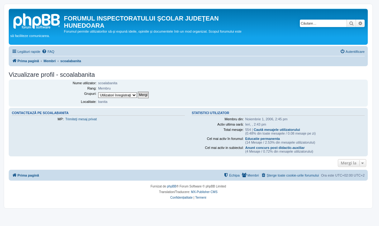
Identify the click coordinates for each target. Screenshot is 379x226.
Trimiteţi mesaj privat (81, 119)
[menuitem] (48, 51)
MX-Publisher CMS (204, 192)
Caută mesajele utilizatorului (277, 129)
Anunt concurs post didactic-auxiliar (275, 148)
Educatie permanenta (262, 139)
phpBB (171, 186)
